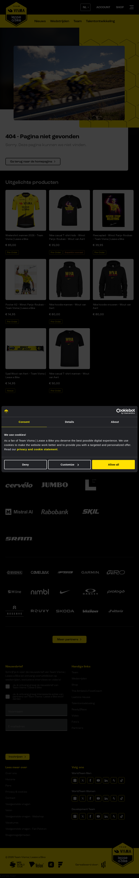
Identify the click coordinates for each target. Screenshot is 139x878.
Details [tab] (69, 421)
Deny (25, 464)
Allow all (113, 464)
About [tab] (115, 421)
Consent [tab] (24, 421)
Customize (70, 464)
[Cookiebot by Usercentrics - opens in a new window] (119, 411)
